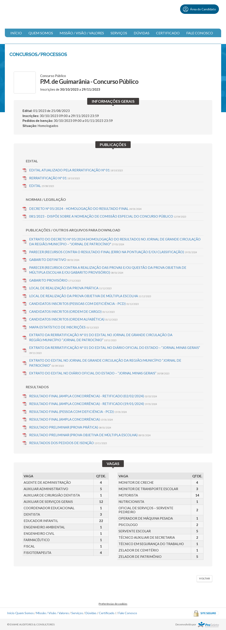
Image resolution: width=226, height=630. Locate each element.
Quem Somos (40, 33)
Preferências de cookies (113, 603)
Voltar (204, 578)
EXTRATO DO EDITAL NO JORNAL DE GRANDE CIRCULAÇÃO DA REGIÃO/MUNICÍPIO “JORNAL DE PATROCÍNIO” (105, 362)
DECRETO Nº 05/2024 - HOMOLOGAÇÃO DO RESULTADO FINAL (85, 209)
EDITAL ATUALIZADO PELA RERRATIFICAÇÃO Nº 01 (76, 170)
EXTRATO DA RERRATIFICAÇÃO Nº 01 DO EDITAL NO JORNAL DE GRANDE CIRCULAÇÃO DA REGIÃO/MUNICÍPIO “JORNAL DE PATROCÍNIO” (100, 337)
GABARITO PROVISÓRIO (55, 280)
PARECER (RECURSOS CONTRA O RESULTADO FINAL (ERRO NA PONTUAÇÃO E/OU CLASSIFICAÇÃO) (113, 252)
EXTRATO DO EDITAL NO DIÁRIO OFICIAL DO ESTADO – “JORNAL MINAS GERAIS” (99, 373)
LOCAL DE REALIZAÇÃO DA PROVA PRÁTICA (70, 288)
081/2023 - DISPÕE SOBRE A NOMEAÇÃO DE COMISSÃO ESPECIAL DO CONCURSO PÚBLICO (107, 216)
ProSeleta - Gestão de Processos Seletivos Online (208, 624)
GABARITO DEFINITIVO (54, 260)
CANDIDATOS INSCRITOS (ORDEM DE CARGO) (72, 311)
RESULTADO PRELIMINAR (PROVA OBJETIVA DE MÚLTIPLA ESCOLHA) (90, 435)
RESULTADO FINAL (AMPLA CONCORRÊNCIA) (71, 419)
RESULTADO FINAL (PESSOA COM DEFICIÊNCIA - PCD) (78, 412)
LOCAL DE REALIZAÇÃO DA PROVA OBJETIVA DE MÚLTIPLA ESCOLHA (90, 296)
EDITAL (41, 186)
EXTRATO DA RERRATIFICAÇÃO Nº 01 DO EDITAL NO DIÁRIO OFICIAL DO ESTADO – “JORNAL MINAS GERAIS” (114, 350)
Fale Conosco (199, 33)
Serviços (119, 33)
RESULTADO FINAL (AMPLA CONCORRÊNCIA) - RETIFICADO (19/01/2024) (93, 404)
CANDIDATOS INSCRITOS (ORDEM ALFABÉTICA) (73, 319)
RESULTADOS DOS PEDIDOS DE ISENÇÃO (68, 443)
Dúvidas (141, 33)
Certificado (168, 33)
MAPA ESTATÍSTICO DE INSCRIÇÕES (64, 327)
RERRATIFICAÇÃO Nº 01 (54, 178)
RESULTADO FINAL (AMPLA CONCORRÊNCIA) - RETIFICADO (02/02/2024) (93, 396)
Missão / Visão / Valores (82, 33)
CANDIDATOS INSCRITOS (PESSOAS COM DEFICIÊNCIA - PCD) (84, 304)
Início (16, 33)
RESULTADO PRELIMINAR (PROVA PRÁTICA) (70, 427)
